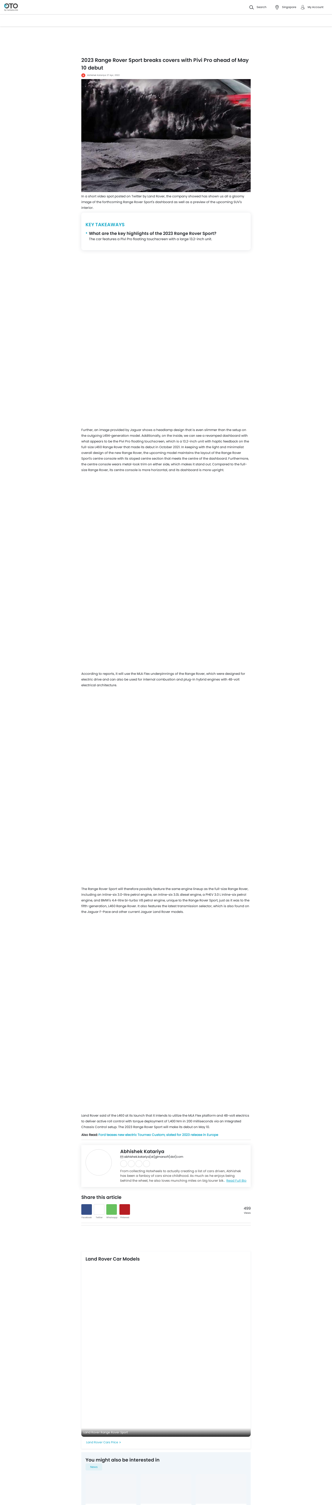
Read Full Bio (236, 1180)
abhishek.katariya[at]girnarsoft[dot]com (151, 1157)
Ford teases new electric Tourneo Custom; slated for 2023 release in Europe (158, 1135)
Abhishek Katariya (96, 75)
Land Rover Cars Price (102, 1442)
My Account (316, 7)
